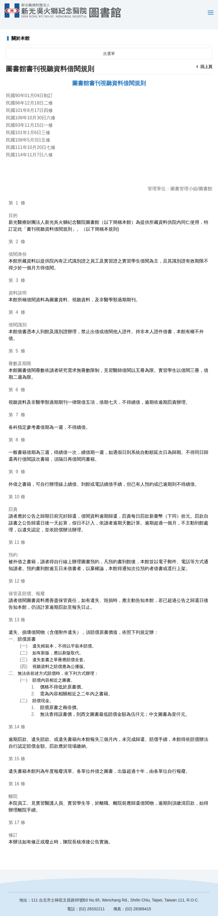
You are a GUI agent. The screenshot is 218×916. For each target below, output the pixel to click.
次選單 (109, 45)
